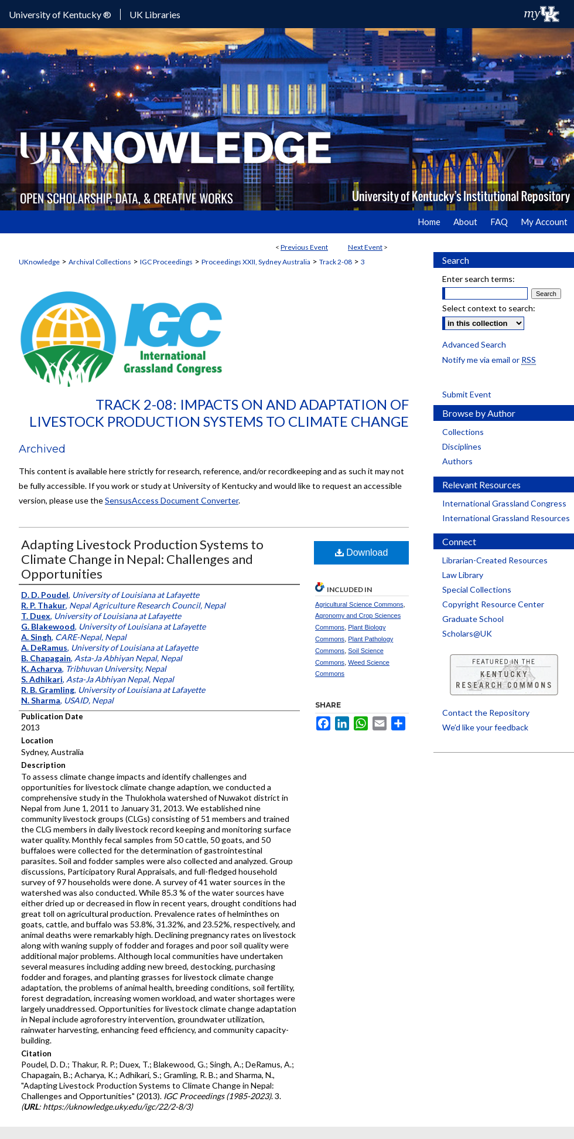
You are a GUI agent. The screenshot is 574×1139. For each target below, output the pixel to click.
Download (361, 552)
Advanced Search (474, 344)
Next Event (365, 247)
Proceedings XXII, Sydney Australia (255, 261)
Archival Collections (100, 261)
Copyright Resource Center (493, 604)
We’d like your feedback (485, 727)
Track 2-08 (335, 261)
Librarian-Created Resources (495, 560)
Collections (463, 432)
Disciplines (461, 446)
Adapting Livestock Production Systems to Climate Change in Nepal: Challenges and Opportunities (142, 559)
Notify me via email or (489, 360)
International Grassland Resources (506, 518)
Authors (457, 461)
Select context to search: (488, 308)
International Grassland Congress (504, 503)
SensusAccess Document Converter (171, 500)
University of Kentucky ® (60, 14)
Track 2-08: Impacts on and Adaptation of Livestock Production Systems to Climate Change (219, 413)
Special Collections (476, 589)
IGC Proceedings (166, 261)
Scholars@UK (467, 633)
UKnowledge (39, 261)
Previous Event (304, 247)
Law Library (462, 575)
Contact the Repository (485, 713)
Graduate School (473, 619)
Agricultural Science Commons (359, 604)
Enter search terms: (478, 279)
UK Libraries (154, 14)
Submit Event (466, 394)
